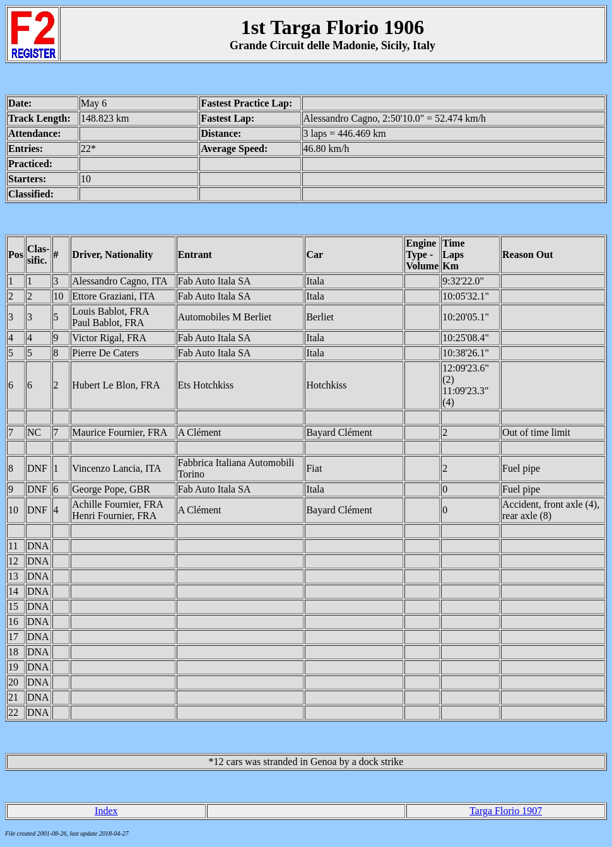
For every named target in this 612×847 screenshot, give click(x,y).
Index (106, 810)
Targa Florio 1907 (505, 810)
